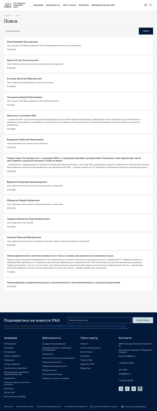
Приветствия (86, 360)
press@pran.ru (123, 328)
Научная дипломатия (51, 362)
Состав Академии (12, 364)
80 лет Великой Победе (15, 397)
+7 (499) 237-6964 (126, 363)
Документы (9, 389)
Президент (9, 348)
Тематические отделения (15, 368)
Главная (7, 15)
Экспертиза (47, 354)
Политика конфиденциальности (49, 406)
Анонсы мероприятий (90, 348)
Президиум (9, 360)
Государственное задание (54, 344)
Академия (10, 337)
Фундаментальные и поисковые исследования (56, 349)
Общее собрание (12, 356)
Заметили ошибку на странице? (104, 406)
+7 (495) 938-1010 (126, 381)
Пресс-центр (89, 337)
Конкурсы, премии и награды (55, 378)
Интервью (85, 356)
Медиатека (85, 368)
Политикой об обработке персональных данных (65, 326)
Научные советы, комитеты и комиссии (17, 383)
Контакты (125, 337)
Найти (146, 31)
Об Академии (10, 344)
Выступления (86, 352)
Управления (9, 378)
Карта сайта (8, 406)
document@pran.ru (127, 356)
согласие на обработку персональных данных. (108, 326)
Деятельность (51, 337)
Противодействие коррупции (76, 406)
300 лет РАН (9, 393)
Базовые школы (49, 370)
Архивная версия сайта (25, 406)
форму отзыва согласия (74, 328)
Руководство (10, 352)
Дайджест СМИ (87, 364)
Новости (84, 344)
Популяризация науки (52, 374)
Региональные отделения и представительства (16, 373)
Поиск (18, 15)
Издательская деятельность (54, 366)
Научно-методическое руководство (58, 358)
